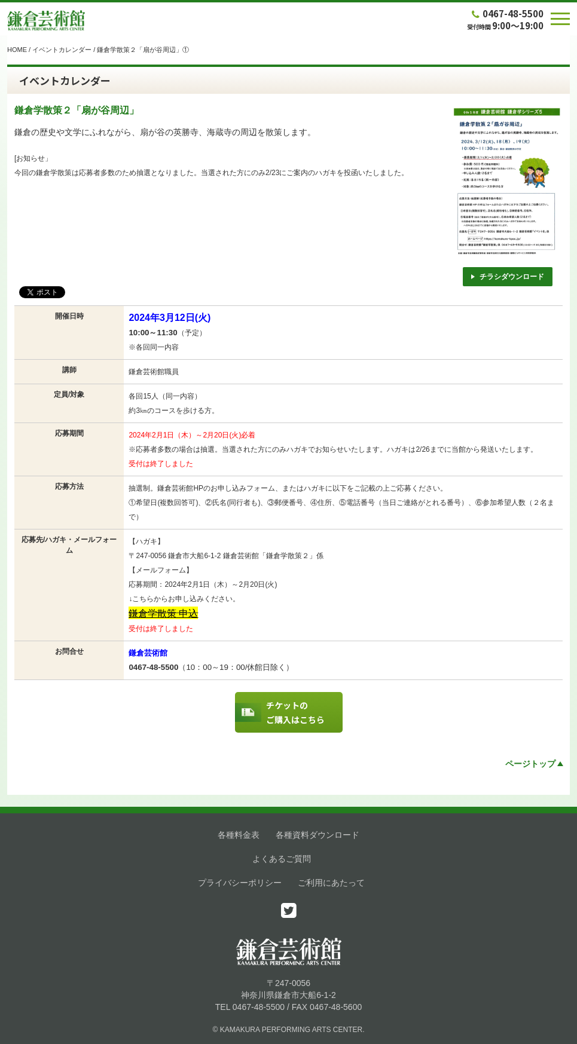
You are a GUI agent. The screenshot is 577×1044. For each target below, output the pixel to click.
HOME (17, 49)
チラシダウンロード (507, 277)
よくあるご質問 (281, 859)
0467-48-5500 (506, 13)
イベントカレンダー (61, 49)
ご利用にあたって (331, 882)
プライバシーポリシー (240, 882)
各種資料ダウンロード (317, 835)
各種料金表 (239, 835)
